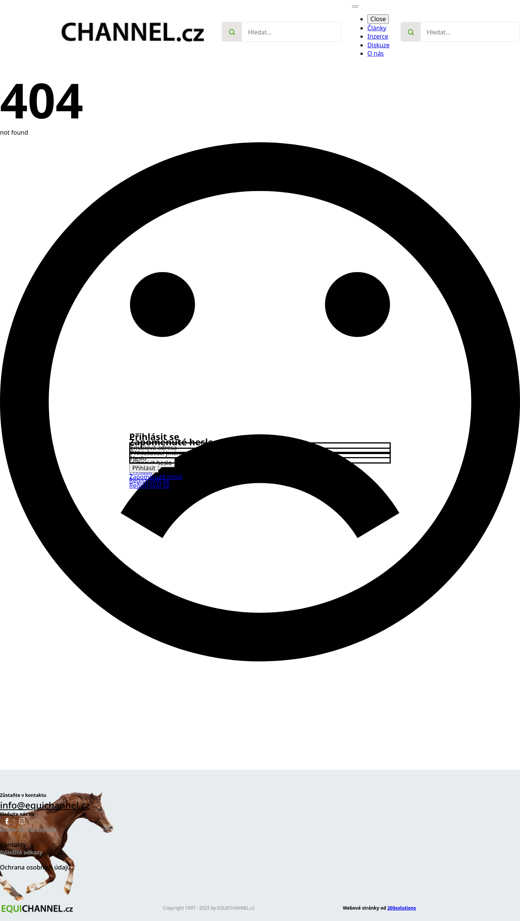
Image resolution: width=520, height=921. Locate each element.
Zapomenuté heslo (156, 477)
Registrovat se (149, 485)
